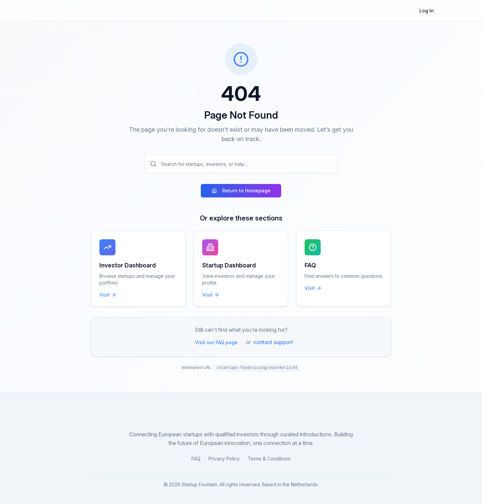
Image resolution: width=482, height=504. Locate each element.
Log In (426, 10)
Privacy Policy (224, 458)
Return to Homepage (241, 190)
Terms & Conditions (269, 458)
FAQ (195, 458)
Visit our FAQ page (216, 342)
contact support (273, 342)
